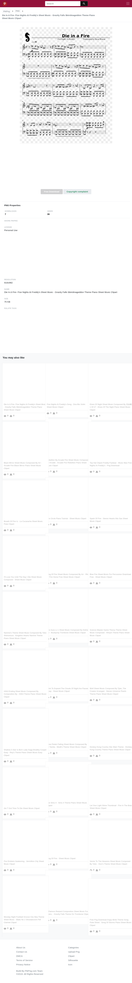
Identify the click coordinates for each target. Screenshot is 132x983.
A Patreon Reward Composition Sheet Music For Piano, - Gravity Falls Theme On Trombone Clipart (66, 914)
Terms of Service (24, 960)
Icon (70, 964)
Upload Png (74, 952)
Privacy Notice (23, 964)
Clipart (71, 956)
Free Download (51, 191)
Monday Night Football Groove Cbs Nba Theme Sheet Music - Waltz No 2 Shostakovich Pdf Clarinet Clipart (21, 920)
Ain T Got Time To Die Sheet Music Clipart (22, 808)
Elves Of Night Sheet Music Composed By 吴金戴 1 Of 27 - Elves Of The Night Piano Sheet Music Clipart (109, 407)
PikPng (6, 11)
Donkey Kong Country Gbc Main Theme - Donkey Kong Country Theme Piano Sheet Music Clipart (108, 750)
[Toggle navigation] (128, 3)
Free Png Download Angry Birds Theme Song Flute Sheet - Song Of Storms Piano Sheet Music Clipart (107, 922)
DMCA (19, 956)
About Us (20, 947)
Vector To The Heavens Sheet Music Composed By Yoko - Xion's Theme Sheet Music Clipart (107, 864)
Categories (73, 947)
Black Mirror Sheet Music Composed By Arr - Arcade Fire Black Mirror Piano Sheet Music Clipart (23, 465)
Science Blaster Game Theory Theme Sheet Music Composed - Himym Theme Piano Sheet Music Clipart (108, 633)
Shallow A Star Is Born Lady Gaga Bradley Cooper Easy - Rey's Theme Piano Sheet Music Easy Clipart (22, 752)
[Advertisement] (66, 168)
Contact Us (21, 952)
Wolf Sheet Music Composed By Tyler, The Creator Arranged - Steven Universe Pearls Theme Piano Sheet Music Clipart (108, 691)
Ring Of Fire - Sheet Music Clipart (61, 858)
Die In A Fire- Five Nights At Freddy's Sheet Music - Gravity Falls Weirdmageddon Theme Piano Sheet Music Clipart (23, 407)
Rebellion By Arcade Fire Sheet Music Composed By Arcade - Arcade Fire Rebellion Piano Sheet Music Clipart (63, 463)
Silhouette (73, 960)
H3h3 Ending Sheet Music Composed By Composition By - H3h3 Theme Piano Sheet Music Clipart (22, 694)
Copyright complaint (77, 191)
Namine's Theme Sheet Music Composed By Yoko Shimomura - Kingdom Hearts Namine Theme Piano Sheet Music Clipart (23, 635)
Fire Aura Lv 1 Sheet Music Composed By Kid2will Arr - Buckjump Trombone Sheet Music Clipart (64, 633)
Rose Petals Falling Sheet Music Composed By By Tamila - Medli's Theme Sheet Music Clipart (65, 747)
